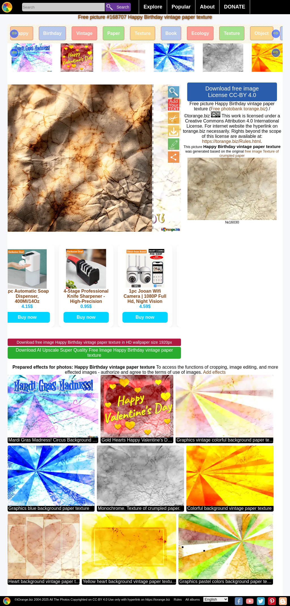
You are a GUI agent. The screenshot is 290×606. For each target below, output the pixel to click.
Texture (143, 33)
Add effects (214, 372)
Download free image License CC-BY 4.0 (232, 91)
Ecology (200, 33)
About (207, 7)
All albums (192, 599)
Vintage (84, 33)
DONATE (234, 7)
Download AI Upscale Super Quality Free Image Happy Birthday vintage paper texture (94, 353)
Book (171, 33)
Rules (178, 599)
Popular (181, 7)
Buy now (28, 317)
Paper (113, 33)
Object (262, 33)
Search (123, 7)
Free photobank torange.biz (238, 108)
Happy (22, 33)
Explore (153, 7)
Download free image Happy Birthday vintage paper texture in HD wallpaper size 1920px (94, 342)
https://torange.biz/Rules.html (231, 141)
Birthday (52, 33)
